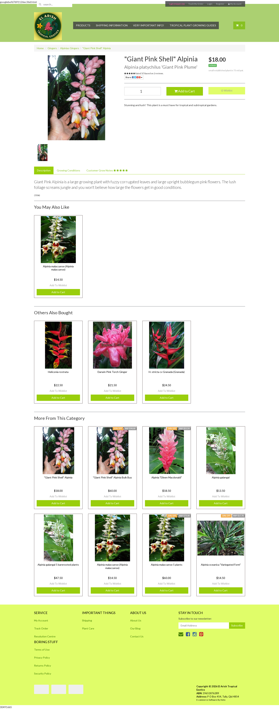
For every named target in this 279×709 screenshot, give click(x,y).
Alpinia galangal (221, 477)
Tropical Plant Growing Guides (193, 25)
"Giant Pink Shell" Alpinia (96, 48)
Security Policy (42, 673)
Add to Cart (184, 91)
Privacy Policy (42, 657)
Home (40, 48)
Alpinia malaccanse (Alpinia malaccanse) (58, 268)
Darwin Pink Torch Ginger (112, 371)
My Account (41, 620)
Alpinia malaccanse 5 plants (166, 564)
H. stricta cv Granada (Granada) (167, 371)
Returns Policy (42, 665)
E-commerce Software (206, 700)
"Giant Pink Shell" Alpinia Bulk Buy (112, 477)
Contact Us (136, 636)
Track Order (41, 628)
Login (209, 4)
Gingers (52, 48)
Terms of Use (42, 649)
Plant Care (88, 628)
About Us (135, 620)
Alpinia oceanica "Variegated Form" (221, 564)
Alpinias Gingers (69, 48)
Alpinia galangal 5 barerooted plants (58, 564)
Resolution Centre (45, 636)
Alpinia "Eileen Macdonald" (166, 477)
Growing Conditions (68, 170)
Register (220, 4)
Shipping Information (112, 25)
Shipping (87, 620)
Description (44, 170)
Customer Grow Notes (107, 170)
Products (83, 25)
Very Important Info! (148, 25)
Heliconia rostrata (58, 371)
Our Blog (135, 628)
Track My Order (195, 4)
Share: (133, 77)
